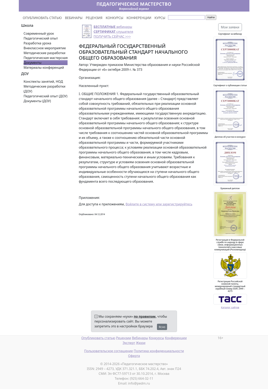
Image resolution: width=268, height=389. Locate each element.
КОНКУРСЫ (114, 18)
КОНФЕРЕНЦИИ (139, 18)
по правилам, (145, 316)
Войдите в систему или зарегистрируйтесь (159, 204)
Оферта (134, 356)
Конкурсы (156, 338)
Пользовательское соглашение (108, 351)
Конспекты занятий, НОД (43, 81)
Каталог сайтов (230, 307)
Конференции (176, 338)
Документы (32, 62)
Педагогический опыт (41, 38)
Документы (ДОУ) (37, 101)
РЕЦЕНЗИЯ (94, 18)
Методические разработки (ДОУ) (45, 88)
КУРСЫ (160, 18)
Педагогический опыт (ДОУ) (46, 96)
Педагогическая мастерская (46, 58)
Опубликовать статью (98, 338)
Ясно (162, 327)
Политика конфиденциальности (159, 351)
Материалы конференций (44, 67)
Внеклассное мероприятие (45, 48)
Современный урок (39, 33)
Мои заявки (230, 27)
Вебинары (140, 338)
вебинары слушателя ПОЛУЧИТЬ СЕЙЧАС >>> (113, 32)
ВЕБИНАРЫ (74, 18)
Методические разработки (45, 53)
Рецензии (123, 338)
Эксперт (129, 343)
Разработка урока (37, 43)
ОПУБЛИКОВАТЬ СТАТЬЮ (42, 18)
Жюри (140, 343)
